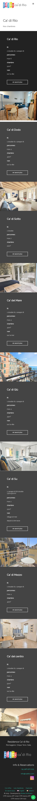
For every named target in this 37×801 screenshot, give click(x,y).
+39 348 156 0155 (27, 769)
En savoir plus (10, 791)
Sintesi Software (26, 793)
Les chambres (18, 788)
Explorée (29, 788)
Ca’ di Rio (8, 788)
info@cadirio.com (27, 774)
